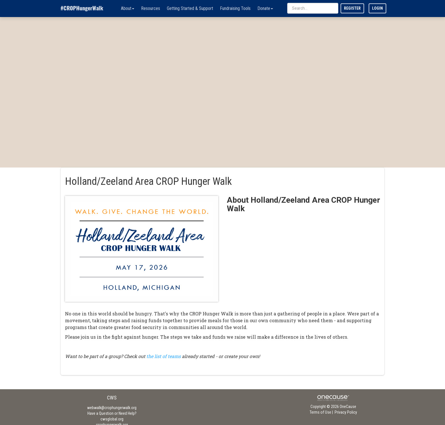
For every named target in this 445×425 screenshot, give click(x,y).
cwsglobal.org (111, 419)
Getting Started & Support (190, 8)
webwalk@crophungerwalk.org (112, 407)
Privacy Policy (346, 412)
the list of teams (163, 356)
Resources (150, 8)
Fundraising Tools (235, 8)
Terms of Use (320, 412)
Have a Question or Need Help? (112, 413)
